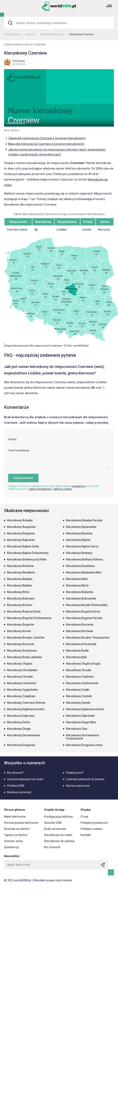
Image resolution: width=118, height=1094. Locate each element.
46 (36, 229)
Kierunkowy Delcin (18, 722)
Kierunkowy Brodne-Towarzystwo (87, 637)
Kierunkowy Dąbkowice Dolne (26, 709)
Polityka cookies (91, 829)
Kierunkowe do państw (59, 841)
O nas (84, 816)
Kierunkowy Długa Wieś (81, 722)
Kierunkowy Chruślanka (22, 670)
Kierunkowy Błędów (19, 585)
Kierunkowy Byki (76, 657)
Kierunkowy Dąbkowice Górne (85, 709)
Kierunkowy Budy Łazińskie (24, 657)
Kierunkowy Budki (77, 650)
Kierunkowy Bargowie (21, 533)
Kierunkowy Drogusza (21, 745)
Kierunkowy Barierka (79, 533)
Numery (30, 34)
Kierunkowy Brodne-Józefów (26, 637)
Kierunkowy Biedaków (21, 572)
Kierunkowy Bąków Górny (82, 546)
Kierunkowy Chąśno (19, 663)
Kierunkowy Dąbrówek (80, 715)
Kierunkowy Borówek (79, 631)
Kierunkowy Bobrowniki (81, 598)
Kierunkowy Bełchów (20, 566)
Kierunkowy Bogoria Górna (83, 611)
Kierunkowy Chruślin (20, 676)
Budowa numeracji (19, 792)
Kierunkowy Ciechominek (82, 683)
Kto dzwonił (52, 847)
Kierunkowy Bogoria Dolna (23, 611)
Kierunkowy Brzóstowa (22, 650)
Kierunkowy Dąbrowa (20, 715)
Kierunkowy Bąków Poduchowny (28, 553)
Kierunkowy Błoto (18, 592)
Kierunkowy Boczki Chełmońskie (87, 605)
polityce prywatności (40, 489)
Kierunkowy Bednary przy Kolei (26, 559)
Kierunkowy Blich (77, 579)
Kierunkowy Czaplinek (21, 696)
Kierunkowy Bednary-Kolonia (84, 559)
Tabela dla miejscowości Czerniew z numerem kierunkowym (47, 138)
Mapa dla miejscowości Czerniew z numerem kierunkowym (46, 144)
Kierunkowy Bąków (78, 540)
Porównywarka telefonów (21, 823)
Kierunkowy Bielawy (20, 579)
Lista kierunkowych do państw (85, 779)
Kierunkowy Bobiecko (79, 592)
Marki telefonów (15, 816)
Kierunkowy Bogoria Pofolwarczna (29, 618)
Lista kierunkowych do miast (25, 779)
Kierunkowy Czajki (77, 689)
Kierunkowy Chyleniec (80, 676)
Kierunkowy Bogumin (20, 624)
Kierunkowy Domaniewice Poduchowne (82, 737)
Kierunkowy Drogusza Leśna (84, 745)
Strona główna (12, 34)
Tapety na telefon (15, 835)
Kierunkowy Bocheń (19, 605)
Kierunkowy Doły (76, 728)
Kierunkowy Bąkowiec (21, 540)
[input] (59, 440)
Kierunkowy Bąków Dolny (23, 546)
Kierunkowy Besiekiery (80, 566)
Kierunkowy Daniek (78, 702)
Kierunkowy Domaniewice (23, 735)
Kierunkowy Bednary (79, 553)
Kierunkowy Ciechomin (21, 683)
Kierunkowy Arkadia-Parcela (84, 520)
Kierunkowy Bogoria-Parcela (84, 618)
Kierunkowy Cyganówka (22, 689)
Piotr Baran (19, 61)
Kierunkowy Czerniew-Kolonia (26, 702)
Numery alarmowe (78, 785)
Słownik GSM (53, 823)
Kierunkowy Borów (19, 631)
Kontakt (86, 835)
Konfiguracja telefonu (58, 816)
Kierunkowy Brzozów (20, 644)
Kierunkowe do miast (52, 34)
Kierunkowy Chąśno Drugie (83, 663)
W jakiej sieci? (74, 772)
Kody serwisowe (55, 829)
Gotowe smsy (13, 841)
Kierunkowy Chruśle (78, 670)
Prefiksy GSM (15, 785)
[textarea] (59, 459)
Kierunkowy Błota (77, 585)
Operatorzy (11, 847)
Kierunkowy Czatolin (79, 696)
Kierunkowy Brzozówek (81, 644)
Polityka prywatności (94, 823)
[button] (109, 10)
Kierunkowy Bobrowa (20, 598)
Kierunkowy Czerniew (82, 34)
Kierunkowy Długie (19, 728)
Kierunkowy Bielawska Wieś (83, 572)
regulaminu (78, 486)
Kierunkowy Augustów (21, 526)
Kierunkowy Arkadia (20, 520)
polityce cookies (63, 489)
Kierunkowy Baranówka (81, 526)
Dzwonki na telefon (17, 829)
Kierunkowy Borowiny (80, 624)
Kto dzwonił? (15, 772)
